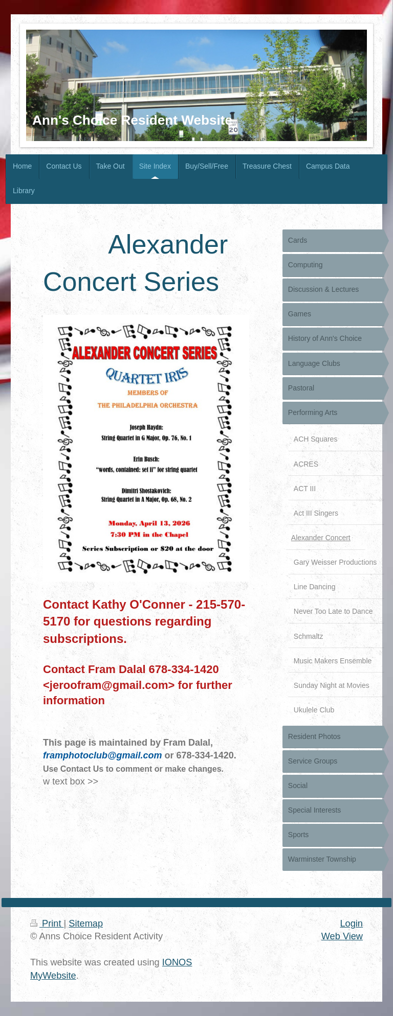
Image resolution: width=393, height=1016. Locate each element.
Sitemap (86, 923)
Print (47, 923)
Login (351, 923)
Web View (342, 936)
